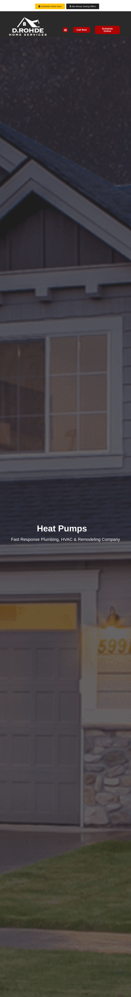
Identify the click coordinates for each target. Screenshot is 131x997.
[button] (65, 29)
